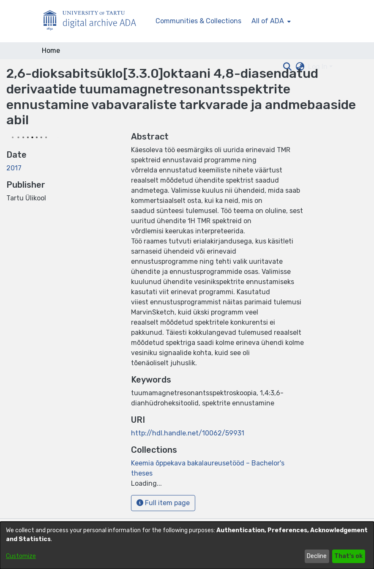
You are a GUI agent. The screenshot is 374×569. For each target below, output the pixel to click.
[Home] (94, 21)
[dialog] (187, 545)
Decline (317, 556)
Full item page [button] (163, 503)
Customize (21, 556)
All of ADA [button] (267, 21)
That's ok (348, 556)
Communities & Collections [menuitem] (198, 21)
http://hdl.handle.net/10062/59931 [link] (187, 433)
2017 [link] (14, 168)
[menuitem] (270, 21)
